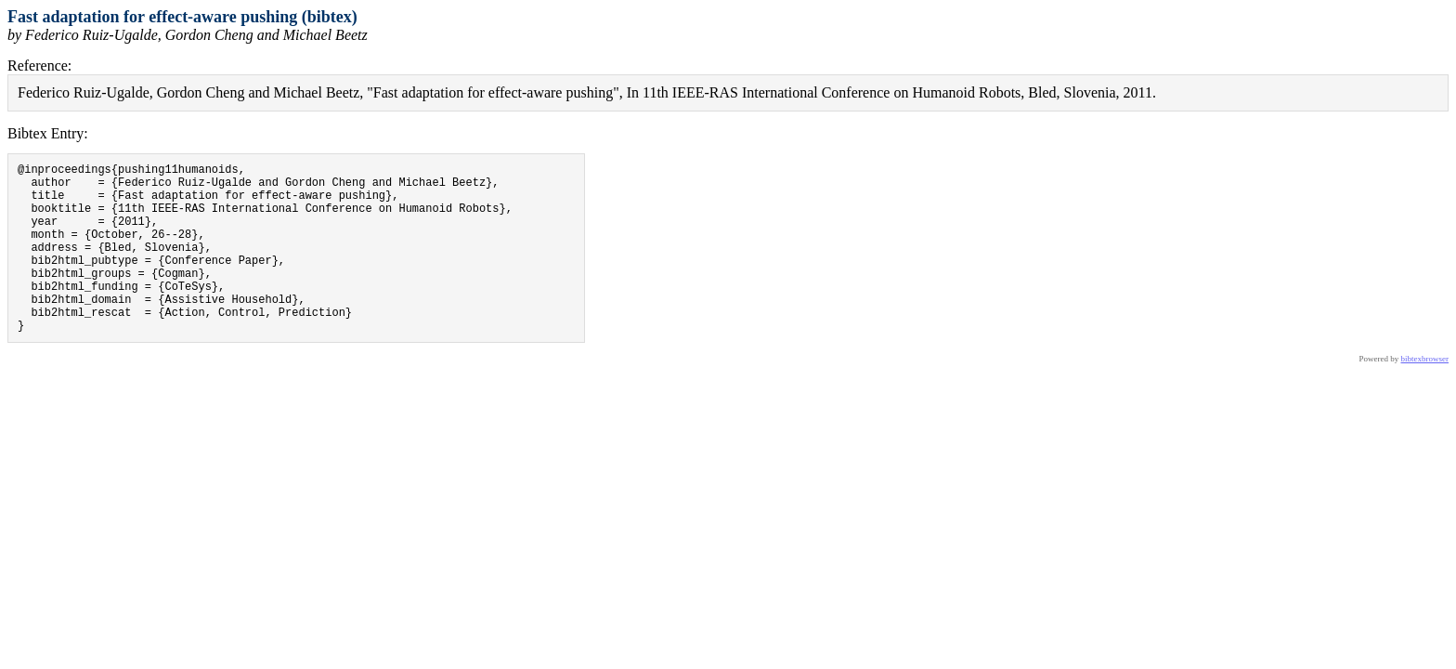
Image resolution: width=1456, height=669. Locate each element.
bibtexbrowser (1425, 395)
